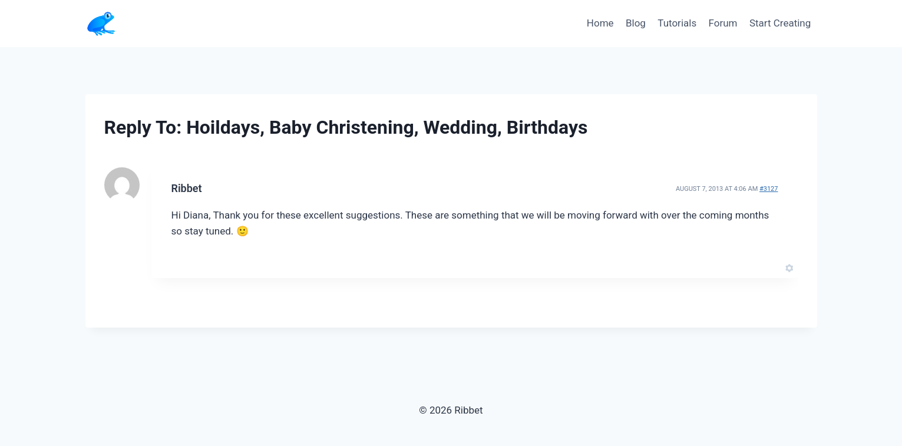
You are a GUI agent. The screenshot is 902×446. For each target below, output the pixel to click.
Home (600, 23)
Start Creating (780, 23)
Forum (723, 23)
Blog (636, 23)
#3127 (768, 189)
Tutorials (676, 23)
